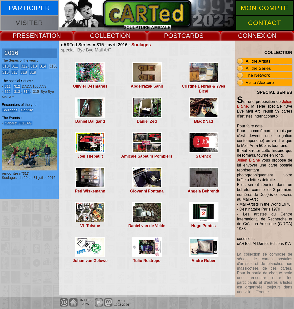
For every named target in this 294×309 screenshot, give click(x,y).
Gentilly (27, 110)
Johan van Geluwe (90, 261)
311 (15, 66)
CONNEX (251, 35)
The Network (258, 75)
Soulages (141, 44)
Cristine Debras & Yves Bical (203, 88)
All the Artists (258, 61)
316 (5, 72)
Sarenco (203, 156)
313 (33, 66)
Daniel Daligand (90, 121)
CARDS (192, 35)
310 (5, 66)
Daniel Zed (147, 121)
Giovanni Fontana (146, 191)
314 (43, 66)
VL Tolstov (90, 226)
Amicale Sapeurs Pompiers (146, 156)
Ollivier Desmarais (90, 86)
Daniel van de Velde (146, 226)
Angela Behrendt (203, 191)
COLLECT (104, 35)
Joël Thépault (90, 156)
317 (14, 72)
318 (23, 72)
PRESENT (27, 35)
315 (52, 66)
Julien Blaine (248, 160)
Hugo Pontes (203, 226)
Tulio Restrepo (146, 261)
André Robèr (203, 261)
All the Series (258, 68)
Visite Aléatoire (260, 82)
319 (32, 72)
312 (24, 66)
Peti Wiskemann (90, 191)
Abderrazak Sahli (147, 86)
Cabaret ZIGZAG (18, 123)
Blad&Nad (203, 121)
